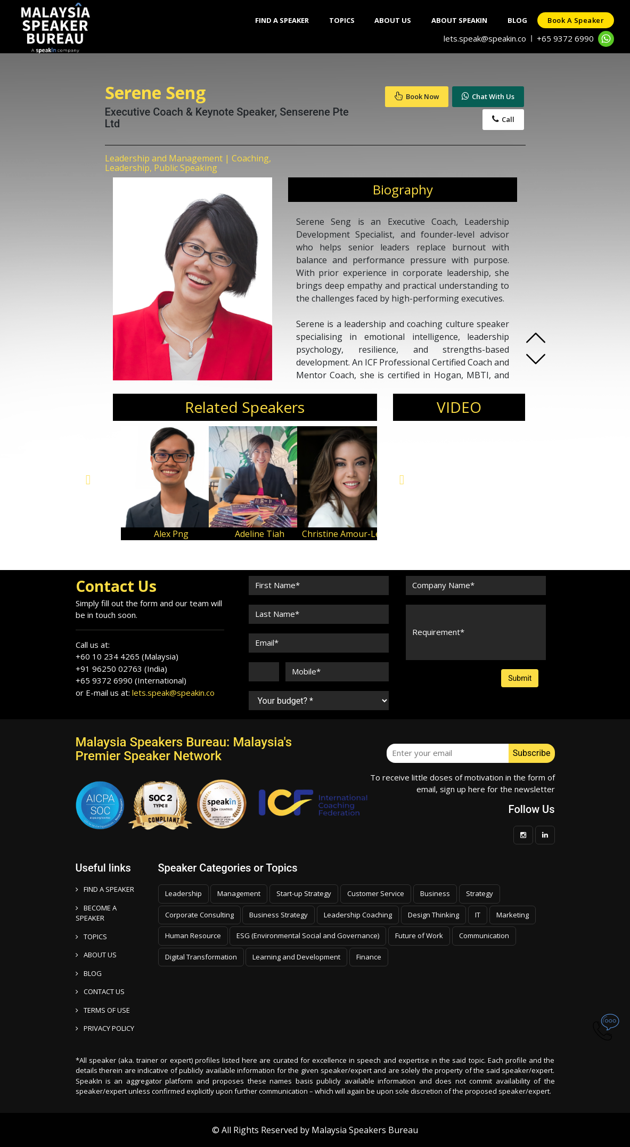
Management (238, 893)
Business (435, 893)
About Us (389, 20)
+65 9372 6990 (565, 38)
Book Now (417, 96)
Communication (484, 935)
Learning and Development (296, 957)
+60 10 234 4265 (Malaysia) (127, 656)
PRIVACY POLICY (105, 1028)
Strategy (479, 893)
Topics (336, 20)
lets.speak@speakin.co (485, 38)
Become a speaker (96, 913)
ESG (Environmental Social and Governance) (307, 935)
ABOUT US (96, 954)
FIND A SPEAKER (105, 889)
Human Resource (193, 935)
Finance (368, 957)
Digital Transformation (201, 957)
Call (503, 119)
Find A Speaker (275, 20)
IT (477, 915)
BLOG (89, 973)
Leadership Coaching (358, 915)
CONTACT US (100, 991)
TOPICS (91, 936)
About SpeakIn (457, 20)
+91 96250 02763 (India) (121, 668)
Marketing (512, 915)
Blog (516, 20)
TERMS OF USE (103, 1010)
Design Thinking (433, 915)
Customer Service (375, 893)
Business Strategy (278, 915)
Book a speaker (575, 20)
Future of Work (419, 935)
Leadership (183, 893)
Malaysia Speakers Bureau (365, 1130)
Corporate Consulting (199, 915)
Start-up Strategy (303, 893)
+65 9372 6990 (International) (131, 680)
